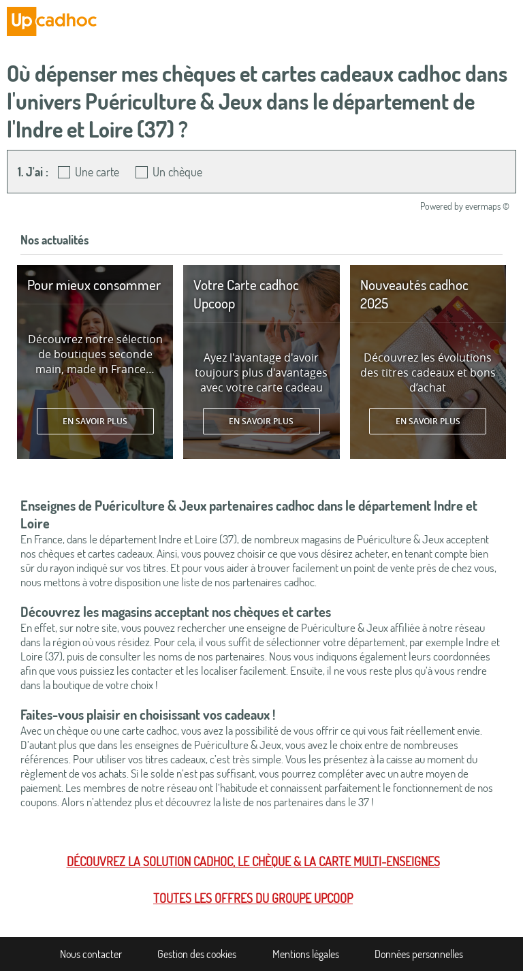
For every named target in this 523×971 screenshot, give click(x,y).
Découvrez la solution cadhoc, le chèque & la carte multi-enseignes (253, 861)
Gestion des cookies (196, 954)
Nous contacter (91, 954)
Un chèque (177, 171)
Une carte (97, 171)
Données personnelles (419, 954)
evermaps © (487, 206)
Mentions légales (305, 954)
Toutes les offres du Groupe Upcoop (253, 898)
